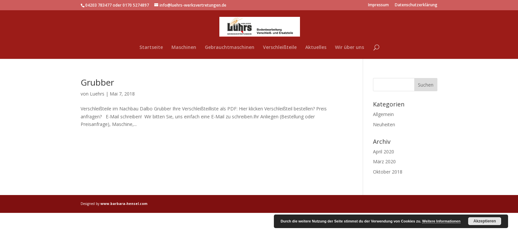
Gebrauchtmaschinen (229, 47)
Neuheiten (384, 124)
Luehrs (97, 94)
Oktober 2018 (387, 172)
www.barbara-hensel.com (123, 203)
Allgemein (383, 114)
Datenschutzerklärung (416, 5)
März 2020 (384, 161)
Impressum (378, 5)
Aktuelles (315, 47)
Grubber (97, 82)
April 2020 (383, 151)
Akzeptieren (484, 221)
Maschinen (183, 47)
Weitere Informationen (441, 221)
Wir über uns (349, 47)
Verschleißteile (280, 47)
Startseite (151, 47)
